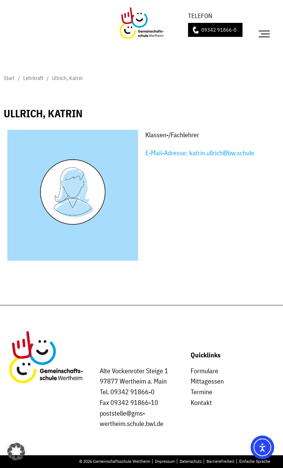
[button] (16, 452)
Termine (201, 392)
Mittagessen (207, 381)
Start (9, 78)
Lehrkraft (33, 78)
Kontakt (201, 402)
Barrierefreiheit (220, 461)
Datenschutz (191, 461)
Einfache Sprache (254, 461)
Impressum (165, 461)
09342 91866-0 (219, 29)
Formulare (204, 371)
